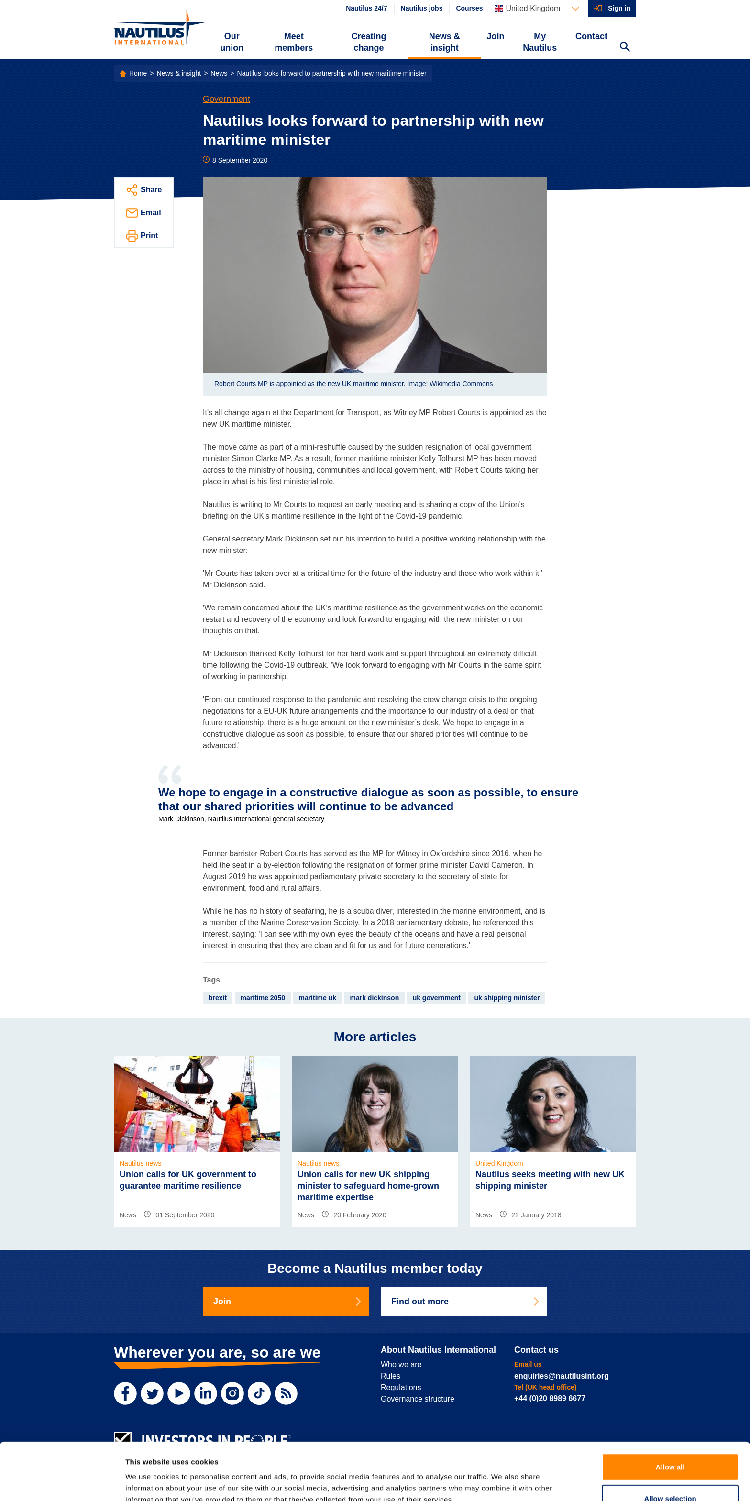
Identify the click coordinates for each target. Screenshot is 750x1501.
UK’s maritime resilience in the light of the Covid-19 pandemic (358, 516)
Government (226, 99)
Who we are (401, 1364)
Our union (231, 42)
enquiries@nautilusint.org (561, 1376)
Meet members (294, 42)
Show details (502, 1482)
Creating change (369, 42)
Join (496, 36)
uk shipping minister (507, 998)
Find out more (465, 1301)
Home (138, 73)
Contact (591, 36)
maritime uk (317, 998)
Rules (390, 1376)
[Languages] (537, 8)
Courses (469, 8)
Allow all (670, 1418)
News (218, 73)
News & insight (444, 42)
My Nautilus (540, 42)
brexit (218, 998)
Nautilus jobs (422, 8)
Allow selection (670, 1450)
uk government (437, 998)
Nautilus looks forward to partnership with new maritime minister (332, 73)
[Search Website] (624, 48)
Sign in (619, 8)
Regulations (401, 1387)
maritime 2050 (263, 998)
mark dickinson (374, 998)
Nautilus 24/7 (366, 8)
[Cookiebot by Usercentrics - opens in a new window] (62, 1482)
